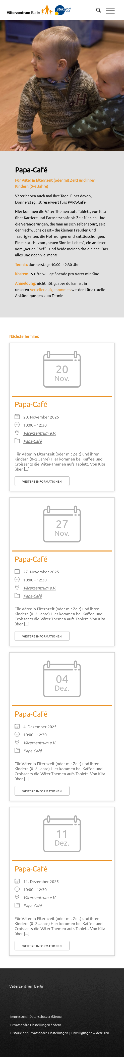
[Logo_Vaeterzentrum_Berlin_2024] (46, 10)
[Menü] (108, 10)
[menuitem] (96, 10)
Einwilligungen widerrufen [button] (90, 1033)
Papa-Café (31, 404)
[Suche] (96, 10)
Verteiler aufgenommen (50, 289)
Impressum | (19, 1016)
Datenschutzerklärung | (46, 1016)
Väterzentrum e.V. (39, 432)
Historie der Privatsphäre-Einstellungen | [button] (40, 1033)
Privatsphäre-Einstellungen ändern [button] (35, 1025)
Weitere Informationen (42, 481)
